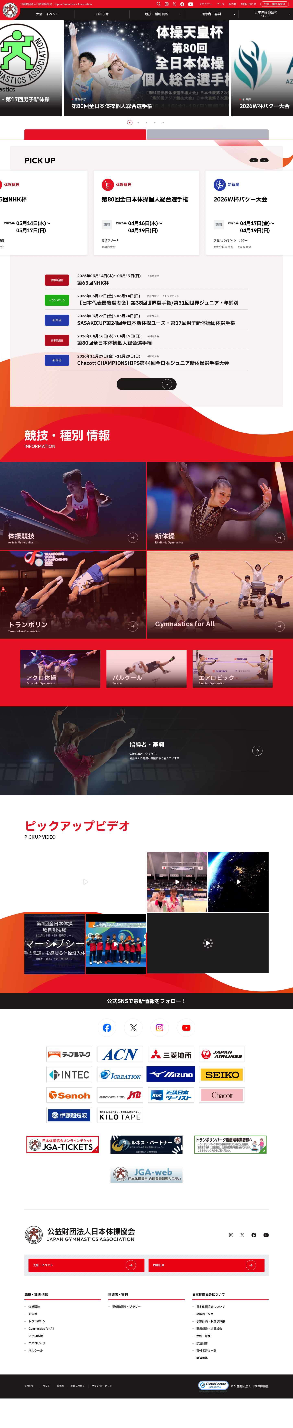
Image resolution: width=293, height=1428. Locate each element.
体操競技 (34, 1336)
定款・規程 (203, 1365)
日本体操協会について (210, 1336)
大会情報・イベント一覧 (154, 403)
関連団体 (202, 1387)
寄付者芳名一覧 (206, 1380)
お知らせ (102, 14)
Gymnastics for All (41, 1358)
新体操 (32, 1344)
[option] (146, 68)
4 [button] (154, 122)
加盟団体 (202, 1373)
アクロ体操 (35, 1365)
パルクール (35, 1380)
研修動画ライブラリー (126, 1336)
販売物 (232, 4)
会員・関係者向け (274, 4)
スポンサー (205, 4)
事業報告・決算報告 (209, 1358)
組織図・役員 (204, 1344)
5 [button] (163, 122)
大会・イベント (47, 14)
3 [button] (146, 122)
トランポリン (37, 1351)
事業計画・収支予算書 (210, 1351)
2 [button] (138, 122)
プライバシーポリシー (116, 1416)
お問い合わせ (248, 4)
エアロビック (37, 1373)
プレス (220, 4)
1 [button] (129, 122)
